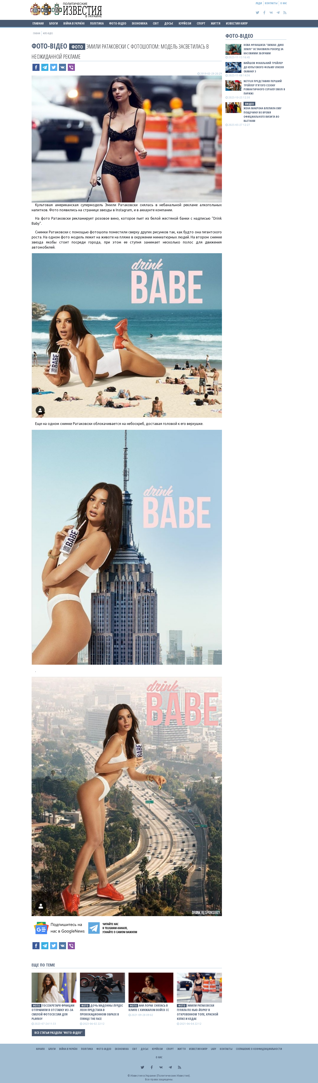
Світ (156, 23)
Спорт (201, 23)
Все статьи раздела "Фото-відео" (58, 1032)
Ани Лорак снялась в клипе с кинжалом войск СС (149, 1007)
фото (77, 46)
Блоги (53, 23)
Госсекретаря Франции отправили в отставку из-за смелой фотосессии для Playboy (53, 1012)
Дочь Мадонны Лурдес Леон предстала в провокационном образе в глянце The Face (101, 1012)
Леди (259, 3)
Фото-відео (117, 23)
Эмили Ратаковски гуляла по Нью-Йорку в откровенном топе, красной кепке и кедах (197, 1012)
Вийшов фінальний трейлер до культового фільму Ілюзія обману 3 (264, 67)
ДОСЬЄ (168, 23)
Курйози (185, 23)
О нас (283, 3)
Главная (38, 23)
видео (249, 104)
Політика (97, 23)
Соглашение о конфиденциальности (259, 1049)
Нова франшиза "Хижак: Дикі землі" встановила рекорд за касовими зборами (264, 49)
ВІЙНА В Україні (74, 23)
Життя (215, 23)
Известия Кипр (237, 23)
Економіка (139, 23)
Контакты (271, 3)
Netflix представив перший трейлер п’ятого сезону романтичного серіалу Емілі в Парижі (264, 87)
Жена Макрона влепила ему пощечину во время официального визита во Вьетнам (262, 114)
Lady (213, 1049)
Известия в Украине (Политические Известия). (160, 1075)
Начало (40, 1049)
